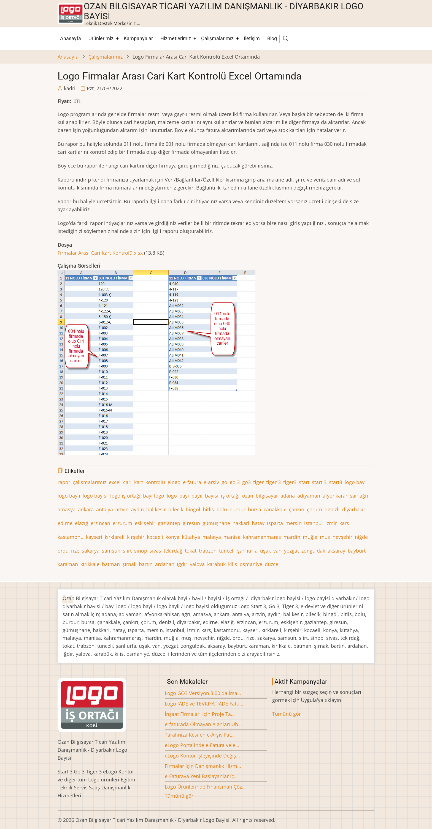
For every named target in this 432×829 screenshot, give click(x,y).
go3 (246, 482)
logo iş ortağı (125, 495)
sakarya (90, 550)
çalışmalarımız (89, 482)
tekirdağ (173, 550)
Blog (272, 38)
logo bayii (69, 495)
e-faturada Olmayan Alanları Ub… (203, 724)
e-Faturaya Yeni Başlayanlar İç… (201, 776)
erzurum (122, 523)
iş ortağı (230, 495)
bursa (254, 509)
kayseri (94, 537)
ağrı (364, 495)
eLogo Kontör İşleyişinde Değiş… (202, 755)
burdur (237, 509)
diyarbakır (353, 509)
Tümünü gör (179, 795)
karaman (68, 564)
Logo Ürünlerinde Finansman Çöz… (205, 786)
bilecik (175, 509)
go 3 (235, 482)
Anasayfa (70, 38)
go (224, 482)
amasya (66, 509)
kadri (69, 88)
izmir (331, 523)
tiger (258, 482)
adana (287, 495)
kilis (232, 564)
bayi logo (153, 495)
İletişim (252, 38)
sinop (140, 550)
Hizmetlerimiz (175, 38)
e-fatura (192, 482)
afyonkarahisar (340, 495)
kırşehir (135, 537)
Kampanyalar (138, 38)
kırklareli (115, 537)
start (304, 482)
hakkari (241, 523)
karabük (216, 564)
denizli (332, 509)
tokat (190, 550)
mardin (292, 537)
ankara (86, 509)
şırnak (129, 564)
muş (325, 537)
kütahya (191, 537)
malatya (211, 537)
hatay (258, 523)
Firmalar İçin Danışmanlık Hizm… (203, 766)
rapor (64, 482)
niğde (361, 537)
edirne (65, 523)
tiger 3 (273, 482)
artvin (122, 509)
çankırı (296, 509)
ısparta (275, 523)
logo (172, 495)
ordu (63, 550)
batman (111, 564)
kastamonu (70, 537)
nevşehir (342, 537)
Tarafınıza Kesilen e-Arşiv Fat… (200, 734)
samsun (111, 550)
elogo (174, 482)
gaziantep (169, 523)
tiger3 (289, 482)
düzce (271, 564)
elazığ (81, 523)
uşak (265, 550)
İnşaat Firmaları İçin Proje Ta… (200, 714)
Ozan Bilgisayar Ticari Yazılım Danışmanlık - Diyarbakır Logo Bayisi (223, 11)
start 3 (319, 482)
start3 (335, 482)
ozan (247, 495)
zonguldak (313, 550)
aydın (137, 509)
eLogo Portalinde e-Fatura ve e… (202, 745)
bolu (222, 509)
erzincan (100, 523)
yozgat (291, 550)
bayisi (211, 495)
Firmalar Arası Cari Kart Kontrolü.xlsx (100, 252)
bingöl (193, 509)
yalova (197, 564)
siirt (127, 550)
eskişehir (145, 523)
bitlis (208, 509)
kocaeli (155, 537)
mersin (293, 523)
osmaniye (251, 564)
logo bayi (355, 482)
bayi (184, 495)
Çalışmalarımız (217, 38)
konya (172, 537)
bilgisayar (267, 495)
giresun (191, 523)
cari (127, 482)
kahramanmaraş (262, 537)
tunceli (227, 550)
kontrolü (155, 482)
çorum (314, 509)
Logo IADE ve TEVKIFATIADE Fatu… (204, 703)
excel (115, 482)
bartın (146, 564)
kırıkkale (89, 564)
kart (138, 482)
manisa (232, 537)
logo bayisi (95, 495)
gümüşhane (216, 523)
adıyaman (308, 495)
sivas (155, 550)
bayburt (357, 550)
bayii (196, 495)
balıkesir (156, 509)
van (277, 550)
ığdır (182, 564)
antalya (104, 509)
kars (344, 523)
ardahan (164, 564)
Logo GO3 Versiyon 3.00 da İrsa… (203, 693)
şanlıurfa (247, 550)
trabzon (208, 550)
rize (75, 550)
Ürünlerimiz (101, 38)
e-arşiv (211, 482)
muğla (310, 537)
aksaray (336, 550)
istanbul (313, 523)
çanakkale (275, 509)
